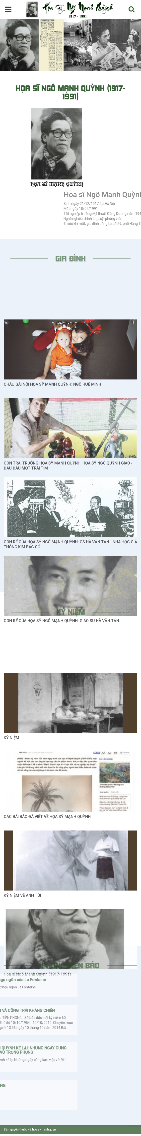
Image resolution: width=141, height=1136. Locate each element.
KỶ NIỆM (11, 849)
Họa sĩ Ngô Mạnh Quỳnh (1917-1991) (37, 1085)
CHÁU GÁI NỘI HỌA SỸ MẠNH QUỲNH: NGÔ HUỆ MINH (52, 496)
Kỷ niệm (70, 615)
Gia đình (70, 262)
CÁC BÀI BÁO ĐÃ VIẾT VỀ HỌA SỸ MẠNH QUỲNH (47, 928)
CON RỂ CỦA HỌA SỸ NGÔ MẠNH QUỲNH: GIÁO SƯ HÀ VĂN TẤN (61, 732)
